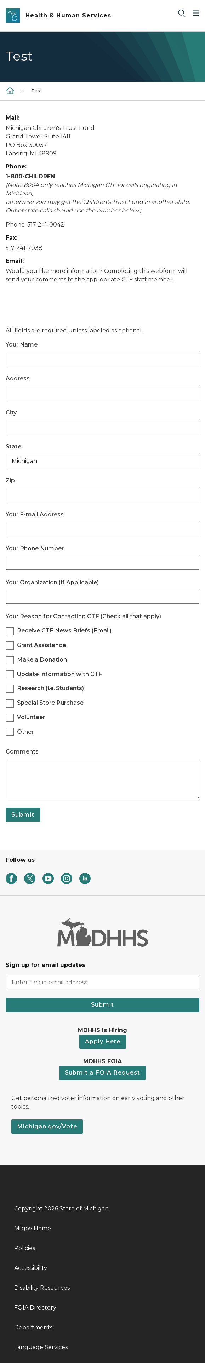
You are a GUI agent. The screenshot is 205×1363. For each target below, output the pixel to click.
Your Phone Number (35, 548)
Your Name (22, 344)
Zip (10, 480)
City (11, 412)
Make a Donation (42, 659)
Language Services (41, 1347)
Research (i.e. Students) (50, 688)
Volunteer (31, 717)
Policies (24, 1248)
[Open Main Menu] (196, 12)
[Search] (181, 12)
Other (25, 731)
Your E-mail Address (35, 514)
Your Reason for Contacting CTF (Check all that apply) (83, 616)
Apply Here (102, 1041)
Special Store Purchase (50, 702)
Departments (33, 1327)
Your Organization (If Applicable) (52, 582)
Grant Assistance (41, 645)
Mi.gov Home (32, 1228)
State (13, 446)
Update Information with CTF (59, 674)
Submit (22, 814)
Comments (22, 751)
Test (36, 90)
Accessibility (30, 1268)
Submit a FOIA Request (102, 1072)
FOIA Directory (35, 1307)
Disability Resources (42, 1287)
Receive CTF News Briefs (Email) (64, 630)
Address (18, 378)
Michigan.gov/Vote (47, 1126)
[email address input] (102, 982)
